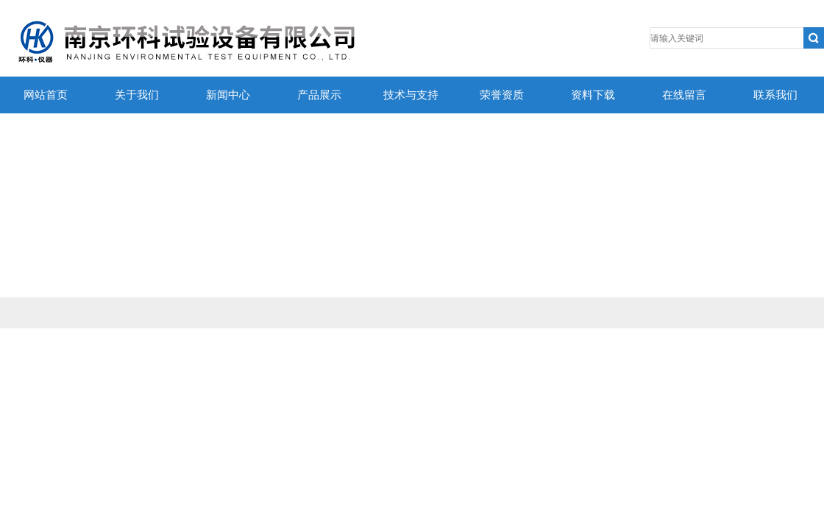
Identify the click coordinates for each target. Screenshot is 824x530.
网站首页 (46, 95)
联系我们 (775, 95)
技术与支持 (410, 95)
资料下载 (593, 95)
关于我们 (137, 95)
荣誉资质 (502, 95)
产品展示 (319, 95)
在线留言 (684, 95)
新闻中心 (228, 95)
